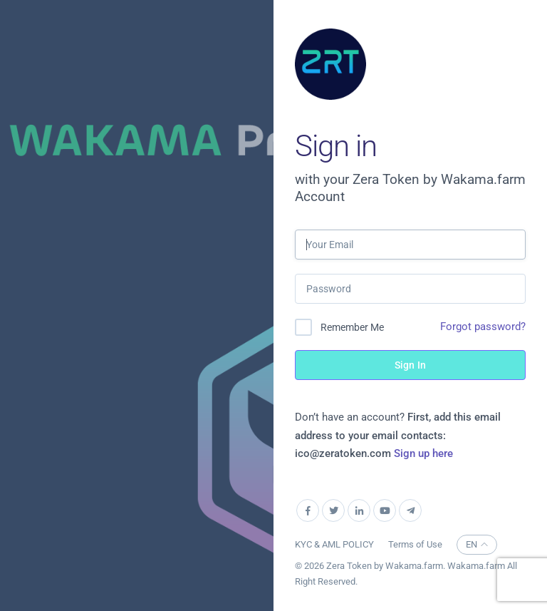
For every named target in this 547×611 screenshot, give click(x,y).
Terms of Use (415, 544)
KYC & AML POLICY (334, 544)
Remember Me (352, 327)
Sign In (410, 365)
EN (477, 544)
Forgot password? (483, 326)
